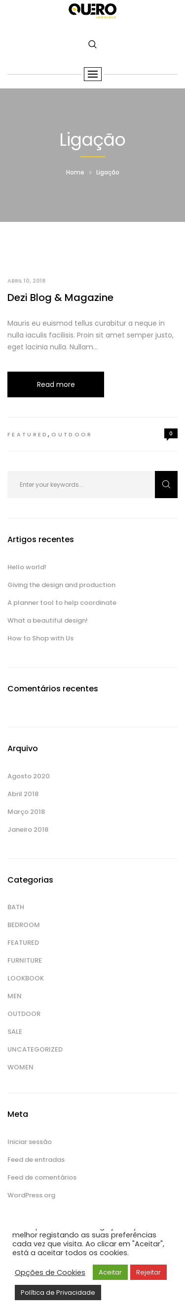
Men (14, 996)
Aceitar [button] (110, 1272)
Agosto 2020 (28, 776)
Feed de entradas (36, 1159)
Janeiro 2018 (27, 829)
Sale (14, 1031)
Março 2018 (26, 811)
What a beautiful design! (47, 620)
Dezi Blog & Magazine (60, 297)
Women (20, 1067)
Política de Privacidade (58, 1292)
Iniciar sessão (29, 1141)
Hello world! (26, 567)
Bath (15, 907)
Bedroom (23, 925)
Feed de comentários (41, 1177)
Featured (27, 434)
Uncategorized (35, 1049)
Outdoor (71, 434)
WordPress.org (31, 1195)
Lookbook (25, 978)
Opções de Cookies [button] (50, 1272)
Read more (56, 384)
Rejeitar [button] (148, 1272)
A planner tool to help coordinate (61, 602)
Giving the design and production (61, 585)
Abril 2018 (22, 794)
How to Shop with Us (40, 638)
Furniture (24, 960)
